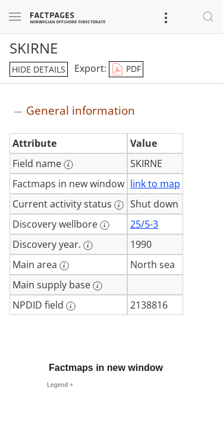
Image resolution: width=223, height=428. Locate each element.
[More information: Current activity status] (119, 205)
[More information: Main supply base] (97, 286)
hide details (38, 69)
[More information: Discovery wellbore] (104, 225)
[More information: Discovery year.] (88, 245)
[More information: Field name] (68, 164)
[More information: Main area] (64, 265)
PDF (126, 69)
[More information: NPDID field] (71, 306)
